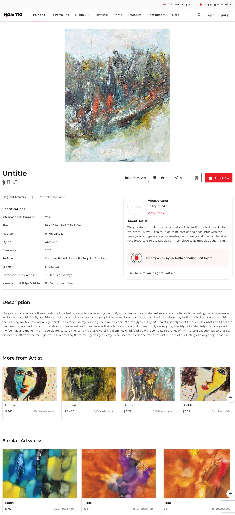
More (177, 15)
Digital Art (82, 15)
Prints (118, 15)
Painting (39, 15)
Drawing (102, 15)
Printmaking (60, 15)
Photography (156, 15)
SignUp (224, 15)
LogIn (211, 15)
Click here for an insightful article (151, 273)
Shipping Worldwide (215, 4)
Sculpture (135, 15)
